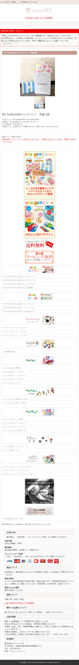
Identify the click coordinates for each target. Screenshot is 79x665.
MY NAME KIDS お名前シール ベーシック (19, 307)
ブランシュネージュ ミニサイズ (16, 335)
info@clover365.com (17, 651)
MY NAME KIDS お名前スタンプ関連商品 (19, 288)
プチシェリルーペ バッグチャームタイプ (19, 474)
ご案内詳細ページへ (9, 43)
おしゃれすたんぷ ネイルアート (16, 423)
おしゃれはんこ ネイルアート (15, 375)
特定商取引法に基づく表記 (14, 518)
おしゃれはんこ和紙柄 (12, 368)
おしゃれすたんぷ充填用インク (15, 430)
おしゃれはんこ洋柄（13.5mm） (16, 403)
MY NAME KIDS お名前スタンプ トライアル (20, 284)
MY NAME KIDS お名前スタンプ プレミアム (20, 280)
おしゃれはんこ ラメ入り (14, 372)
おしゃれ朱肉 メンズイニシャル (16, 446)
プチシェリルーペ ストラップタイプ (18, 467)
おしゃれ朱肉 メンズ (12, 450)
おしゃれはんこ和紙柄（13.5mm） (16, 399)
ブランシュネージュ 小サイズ (15, 331)
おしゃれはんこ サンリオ (14, 379)
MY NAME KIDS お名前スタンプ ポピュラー (20, 276)
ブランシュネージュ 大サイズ (15, 328)
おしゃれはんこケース (12, 383)
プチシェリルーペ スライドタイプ (17, 470)
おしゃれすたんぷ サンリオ (15, 427)
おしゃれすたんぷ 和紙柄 (14, 419)
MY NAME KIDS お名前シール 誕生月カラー (20, 311)
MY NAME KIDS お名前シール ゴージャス (19, 304)
